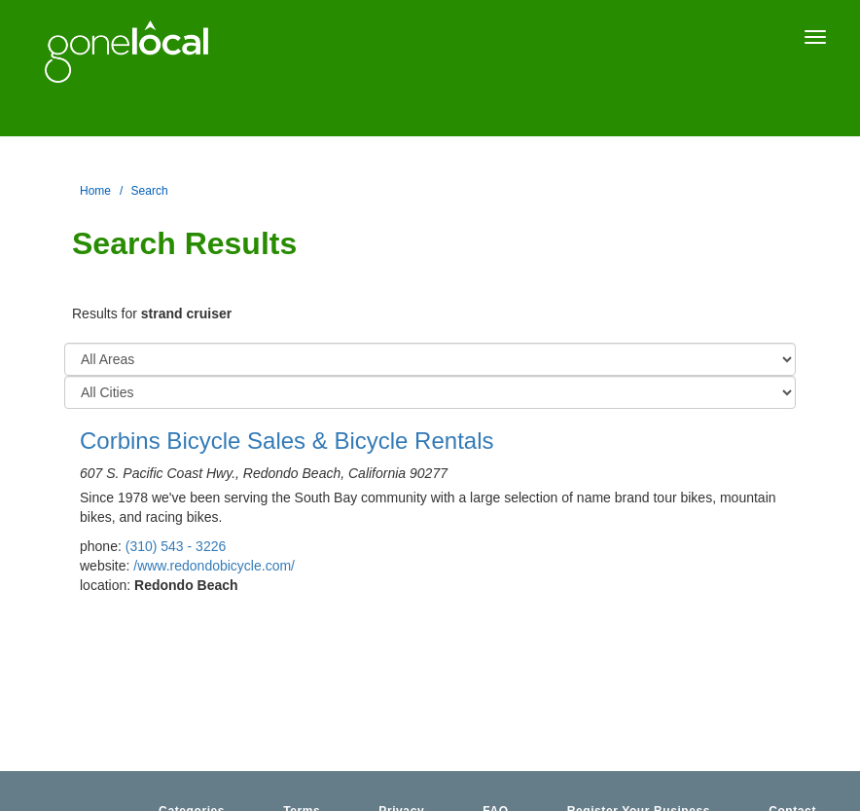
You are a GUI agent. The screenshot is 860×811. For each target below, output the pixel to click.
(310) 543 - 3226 (176, 546)
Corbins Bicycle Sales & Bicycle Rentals (287, 440)
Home (95, 191)
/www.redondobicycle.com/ (214, 565)
